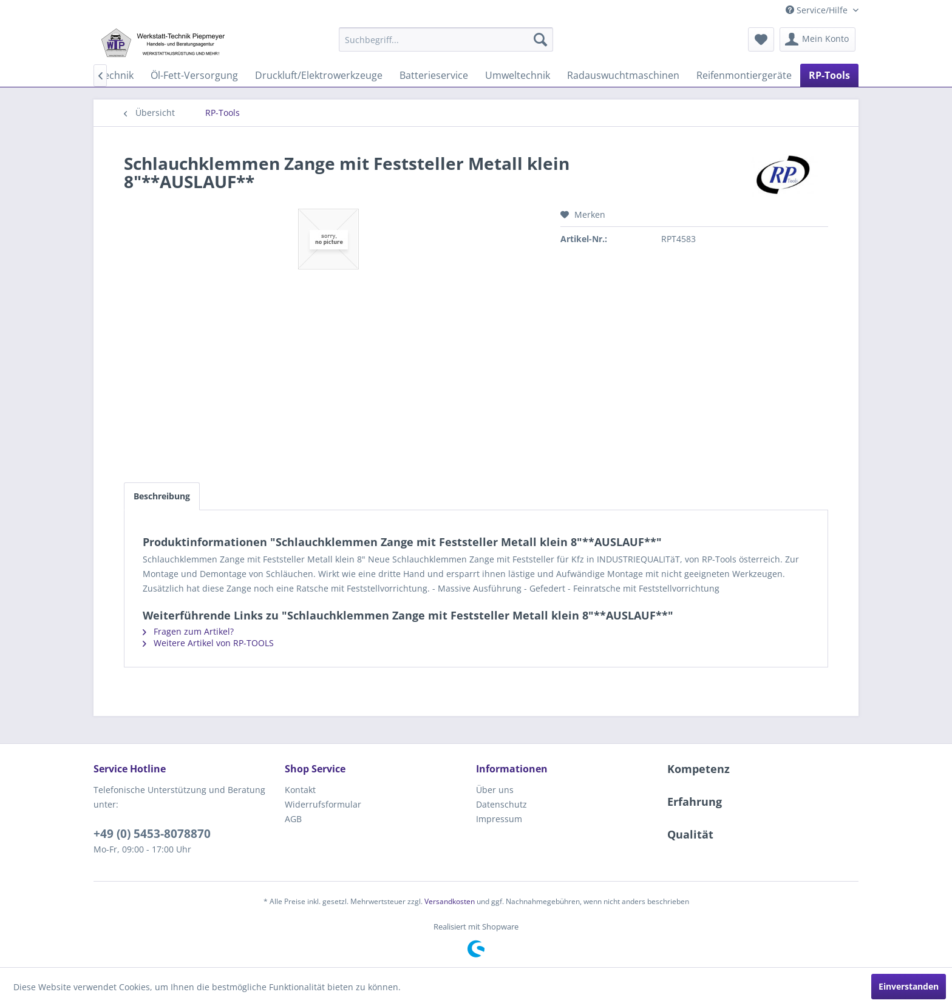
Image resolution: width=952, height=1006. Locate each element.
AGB (293, 819)
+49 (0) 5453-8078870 (152, 834)
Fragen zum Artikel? (188, 631)
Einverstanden (909, 986)
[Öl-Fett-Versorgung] (194, 75)
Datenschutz (501, 804)
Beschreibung (162, 496)
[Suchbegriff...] (446, 39)
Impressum (499, 819)
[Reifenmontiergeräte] (744, 75)
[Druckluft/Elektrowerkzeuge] (318, 75)
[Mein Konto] (817, 39)
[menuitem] (446, 39)
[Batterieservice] (434, 75)
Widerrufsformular (323, 804)
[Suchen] (540, 39)
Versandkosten (449, 901)
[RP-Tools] (829, 75)
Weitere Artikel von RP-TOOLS (208, 643)
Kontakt (300, 789)
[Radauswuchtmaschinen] (623, 75)
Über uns (495, 789)
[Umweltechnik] (518, 75)
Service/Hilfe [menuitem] (818, 10)
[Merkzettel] (761, 39)
